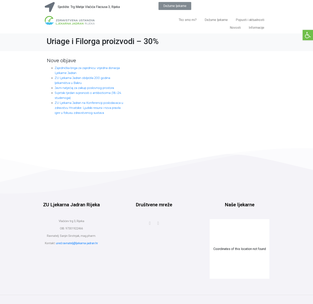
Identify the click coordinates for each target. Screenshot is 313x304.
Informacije (256, 28)
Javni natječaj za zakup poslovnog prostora (84, 88)
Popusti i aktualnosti (250, 20)
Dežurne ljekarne (216, 20)
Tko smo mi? (188, 20)
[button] (308, 35)
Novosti (235, 28)
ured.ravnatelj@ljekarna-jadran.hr (77, 243)
